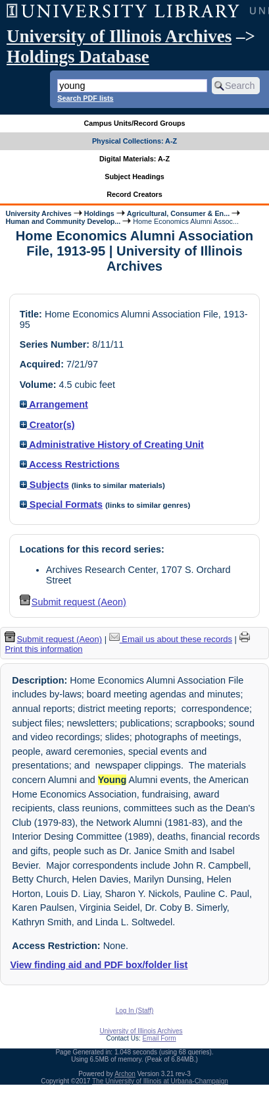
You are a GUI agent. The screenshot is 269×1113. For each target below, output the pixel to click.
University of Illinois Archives (119, 36)
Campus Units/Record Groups (134, 123)
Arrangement (54, 404)
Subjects (44, 484)
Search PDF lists (85, 98)
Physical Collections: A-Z (134, 141)
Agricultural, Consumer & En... (178, 213)
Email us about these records (170, 639)
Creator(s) (47, 425)
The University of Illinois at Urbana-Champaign (160, 1081)
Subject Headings (134, 176)
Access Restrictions (70, 464)
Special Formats (61, 504)
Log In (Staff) (135, 1010)
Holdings (99, 213)
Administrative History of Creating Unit (112, 444)
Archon (124, 1073)
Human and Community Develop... (62, 221)
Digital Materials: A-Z (134, 159)
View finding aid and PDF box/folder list (98, 965)
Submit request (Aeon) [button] (73, 602)
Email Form (159, 1038)
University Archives (38, 213)
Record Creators (134, 194)
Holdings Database (78, 57)
